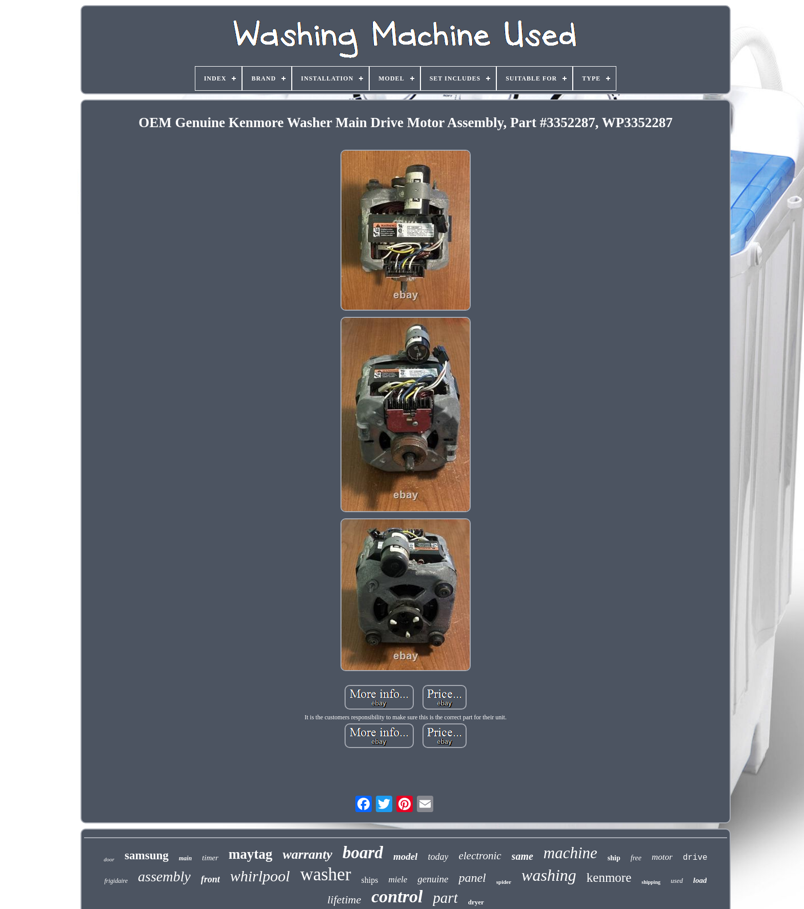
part (445, 898)
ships (369, 880)
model (405, 856)
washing (548, 875)
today (438, 857)
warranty (307, 854)
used (677, 880)
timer (210, 858)
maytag (250, 854)
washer (325, 874)
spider (503, 882)
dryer (476, 902)
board (363, 852)
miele (397, 879)
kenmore (609, 877)
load (700, 880)
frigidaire (116, 880)
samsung (147, 855)
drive (695, 857)
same (522, 856)
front (210, 879)
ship (614, 858)
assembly (164, 876)
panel (472, 877)
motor (662, 857)
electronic (479, 856)
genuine (432, 879)
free (636, 858)
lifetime (344, 899)
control (397, 896)
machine (570, 853)
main (185, 858)
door (109, 859)
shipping (650, 882)
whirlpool (260, 875)
